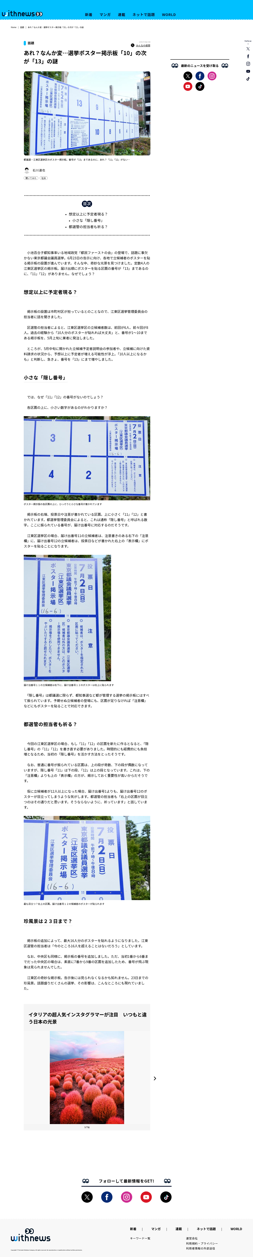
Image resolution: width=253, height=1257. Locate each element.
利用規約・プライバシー (202, 1243)
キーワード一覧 (140, 1238)
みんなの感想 (140, 45)
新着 (89, 14)
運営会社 (192, 1238)
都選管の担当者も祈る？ (88, 226)
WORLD (169, 14)
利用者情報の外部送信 (200, 1248)
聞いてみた (31, 178)
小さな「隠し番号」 (88, 220)
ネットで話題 (143, 14)
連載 (122, 14)
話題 (22, 27)
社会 (44, 178)
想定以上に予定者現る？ (88, 213)
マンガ (105, 14)
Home (13, 27)
